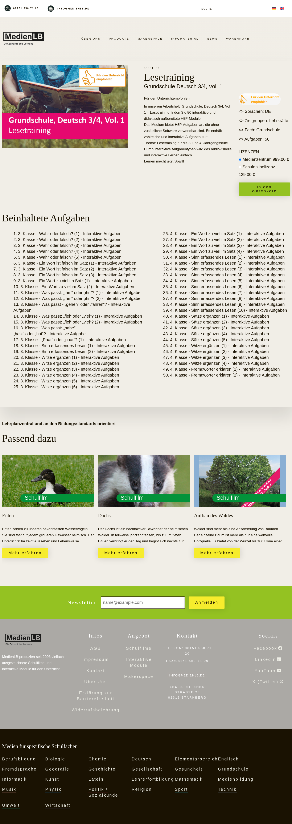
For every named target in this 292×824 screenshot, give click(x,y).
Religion (142, 789)
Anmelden (206, 602)
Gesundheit (188, 769)
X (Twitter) (265, 681)
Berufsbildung (19, 759)
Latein (96, 779)
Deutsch (141, 759)
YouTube (265, 670)
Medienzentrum (266, 159)
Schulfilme (139, 648)
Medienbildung (236, 779)
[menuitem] (274, 8)
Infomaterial (184, 38)
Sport (181, 789)
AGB (95, 648)
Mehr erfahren (25, 553)
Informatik (14, 779)
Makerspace (150, 38)
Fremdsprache (19, 769)
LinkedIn (265, 659)
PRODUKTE (119, 38)
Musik (9, 789)
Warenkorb (238, 38)
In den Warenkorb (264, 189)
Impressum (95, 659)
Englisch (228, 759)
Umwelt (11, 805)
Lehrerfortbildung (153, 779)
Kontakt (95, 670)
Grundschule (233, 769)
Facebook (265, 648)
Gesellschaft (147, 769)
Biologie (55, 759)
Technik (227, 789)
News (212, 38)
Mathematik (189, 779)
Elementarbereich (196, 759)
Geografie (57, 769)
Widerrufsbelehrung (96, 710)
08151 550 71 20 (26, 8)
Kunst (52, 779)
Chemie (98, 759)
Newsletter (81, 602)
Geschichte (102, 769)
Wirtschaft (57, 805)
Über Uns (90, 38)
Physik (53, 789)
